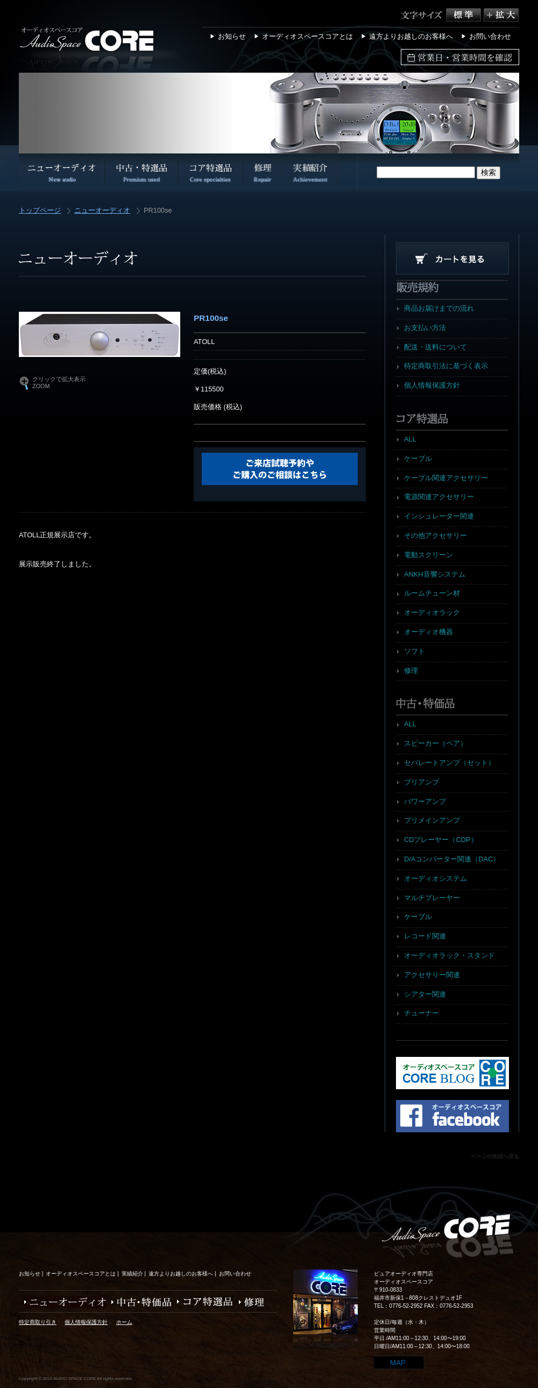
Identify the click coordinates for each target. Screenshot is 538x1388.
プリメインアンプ (432, 820)
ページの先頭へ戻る (495, 1156)
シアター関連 (425, 994)
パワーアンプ (425, 801)
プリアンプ (421, 782)
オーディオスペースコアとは (307, 36)
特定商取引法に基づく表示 (446, 366)
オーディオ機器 (428, 632)
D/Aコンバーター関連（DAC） (452, 859)
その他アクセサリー (435, 535)
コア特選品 (202, 1302)
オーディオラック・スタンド (449, 955)
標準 (465, 15)
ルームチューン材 (432, 593)
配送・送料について (435, 347)
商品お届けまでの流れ (439, 308)
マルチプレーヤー (432, 898)
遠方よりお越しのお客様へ (411, 36)
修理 (411, 671)
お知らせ (232, 36)
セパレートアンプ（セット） (449, 763)
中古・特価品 (139, 1302)
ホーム (124, 1322)
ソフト (414, 651)
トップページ (40, 210)
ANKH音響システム (434, 574)
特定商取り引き (37, 1322)
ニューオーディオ (102, 210)
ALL (410, 439)
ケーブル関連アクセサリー (446, 478)
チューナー (421, 1013)
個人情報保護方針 (432, 385)
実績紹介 (132, 1274)
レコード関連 (425, 936)
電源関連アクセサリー (439, 497)
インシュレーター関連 (439, 516)
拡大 (501, 15)
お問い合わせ (490, 36)
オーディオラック (432, 612)
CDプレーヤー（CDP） (441, 840)
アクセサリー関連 (432, 975)
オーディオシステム (435, 878)
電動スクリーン (428, 555)
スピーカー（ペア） (435, 743)
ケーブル (418, 458)
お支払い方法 (425, 328)
